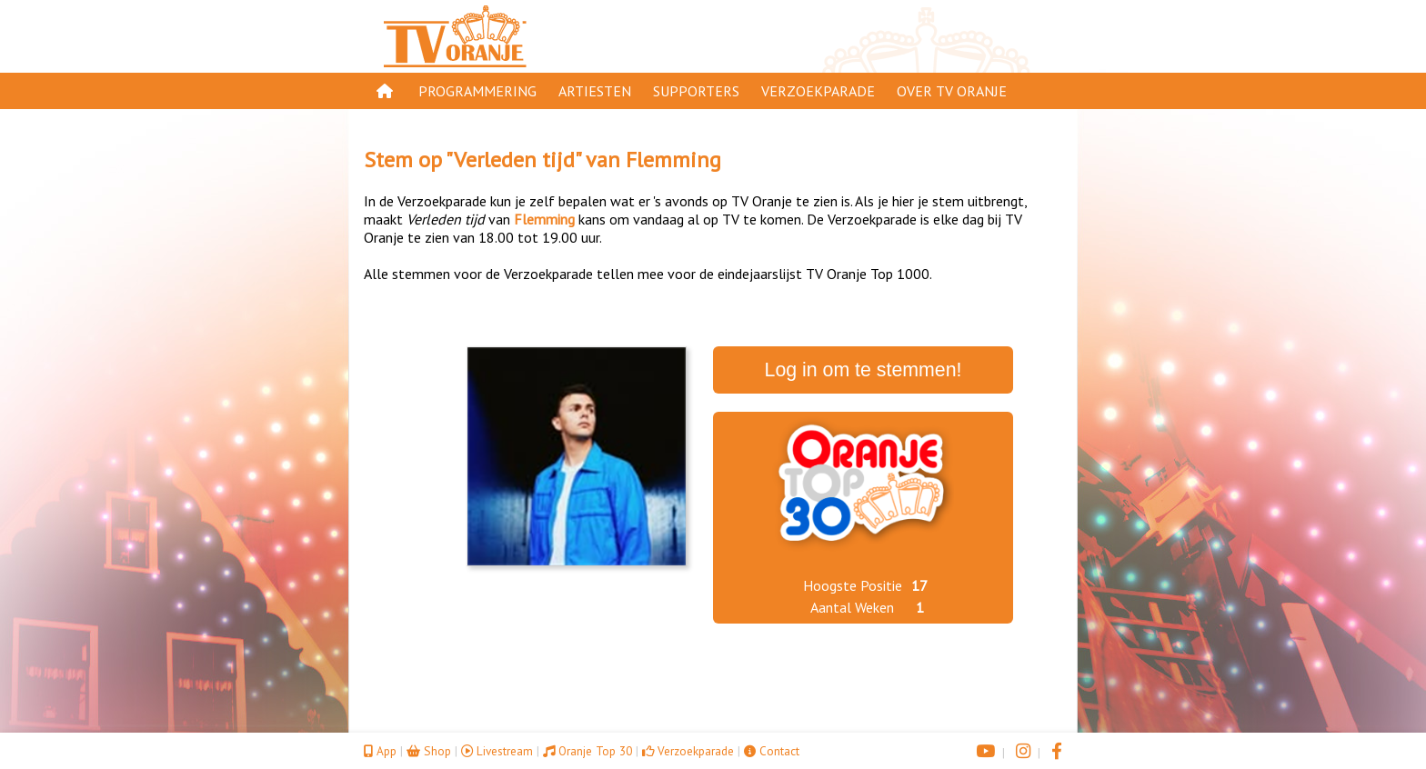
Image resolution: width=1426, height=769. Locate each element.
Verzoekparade (818, 91)
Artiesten (594, 91)
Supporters (696, 91)
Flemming (673, 159)
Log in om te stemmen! (863, 370)
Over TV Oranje (952, 91)
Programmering (477, 91)
